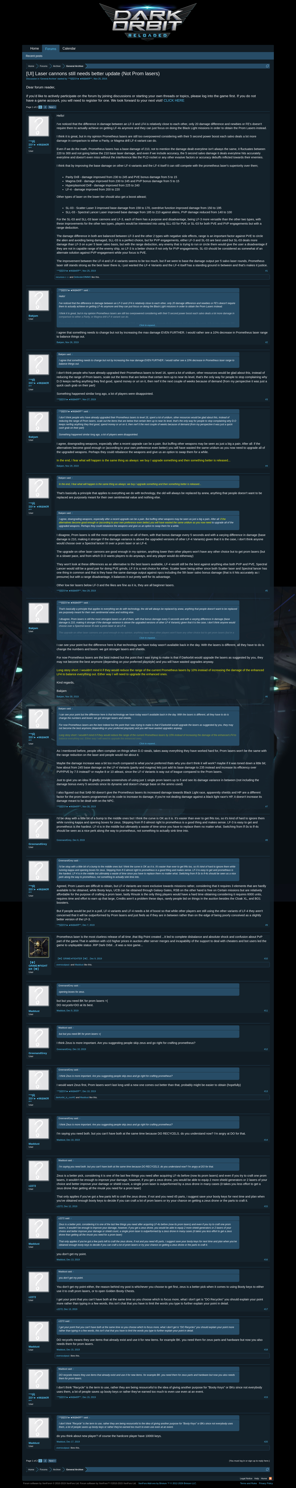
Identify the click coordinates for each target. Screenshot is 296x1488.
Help (256, 1478)
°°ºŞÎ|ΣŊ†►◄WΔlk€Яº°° (80, 78)
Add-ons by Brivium (167, 1483)
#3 (266, 399)
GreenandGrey (38, 844)
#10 (266, 958)
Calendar (69, 48)
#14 (266, 1140)
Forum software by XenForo (51, 1483)
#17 (266, 1309)
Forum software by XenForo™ (108, 1483)
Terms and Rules (248, 1483)
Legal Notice (246, 1478)
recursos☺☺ (62, 277)
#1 (266, 271)
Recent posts (34, 56)
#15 (266, 1206)
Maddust (79, 964)
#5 (266, 590)
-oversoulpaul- (63, 964)
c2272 (32, 1185)
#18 (266, 1349)
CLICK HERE (174, 100)
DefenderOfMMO (82, 277)
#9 (266, 925)
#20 (266, 1441)
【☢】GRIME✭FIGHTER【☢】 (38, 966)
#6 (266, 696)
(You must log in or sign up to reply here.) (249, 1461)
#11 (266, 1010)
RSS (270, 1478)
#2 (266, 342)
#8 (266, 840)
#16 (266, 1259)
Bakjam (33, 315)
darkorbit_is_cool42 (65, 1097)
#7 (266, 806)
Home (34, 48)
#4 (266, 466)
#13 (266, 1091)
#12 (266, 1049)
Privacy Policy (266, 1483)
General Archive (48, 78)
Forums (50, 49)
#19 (266, 1397)
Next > (52, 107)
